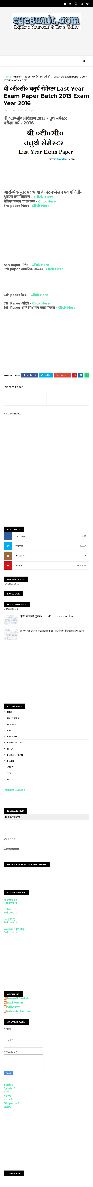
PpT (6, 1093)
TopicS (8, 1085)
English (12, 737)
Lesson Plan (15, 755)
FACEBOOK (20, 537)
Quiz (10, 768)
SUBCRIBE (81, 566)
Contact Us (11, 609)
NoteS (8, 1100)
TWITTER (19, 547)
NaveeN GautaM (18, 999)
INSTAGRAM (21, 557)
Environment (15, 743)
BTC (9, 713)
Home (7, 77)
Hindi (10, 749)
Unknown (13, 1007)
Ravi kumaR (15, 1003)
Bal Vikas (13, 719)
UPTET (10, 780)
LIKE (84, 537)
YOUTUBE (20, 567)
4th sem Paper (21, 77)
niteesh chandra (18, 1012)
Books (11, 725)
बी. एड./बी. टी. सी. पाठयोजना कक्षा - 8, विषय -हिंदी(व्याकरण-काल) (52, 631)
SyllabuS (9, 1089)
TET (9, 774)
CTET (10, 731)
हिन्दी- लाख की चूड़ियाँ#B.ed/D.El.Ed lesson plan (46, 617)
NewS (8, 1096)
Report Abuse (15, 790)
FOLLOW (82, 547)
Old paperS (11, 1104)
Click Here (44, 197)
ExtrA (7, 1107)
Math (10, 761)
